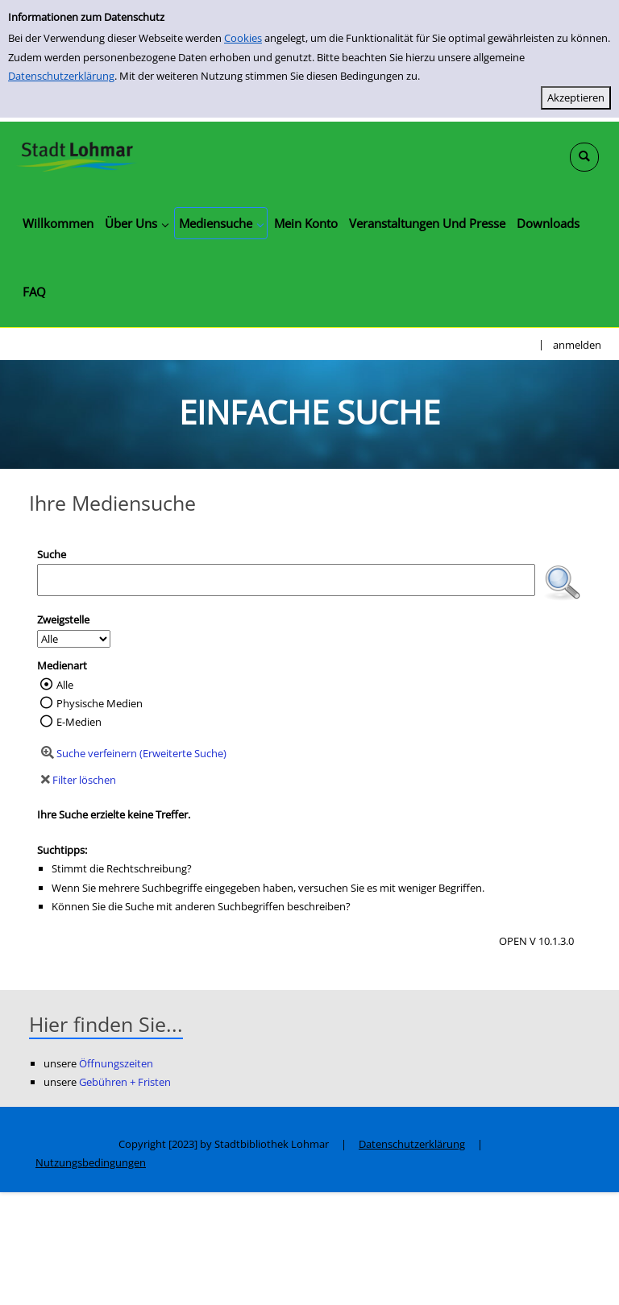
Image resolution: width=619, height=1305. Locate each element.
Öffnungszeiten (116, 1063)
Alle (64, 684)
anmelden (577, 345)
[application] (136, 223)
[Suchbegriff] (286, 580)
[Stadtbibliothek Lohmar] (76, 155)
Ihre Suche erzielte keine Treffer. (113, 814)
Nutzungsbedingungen (90, 1162)
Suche (51, 554)
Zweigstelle (63, 619)
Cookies (243, 38)
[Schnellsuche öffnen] (584, 157)
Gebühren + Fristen (125, 1082)
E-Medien (79, 722)
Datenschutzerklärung (61, 75)
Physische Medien (99, 703)
